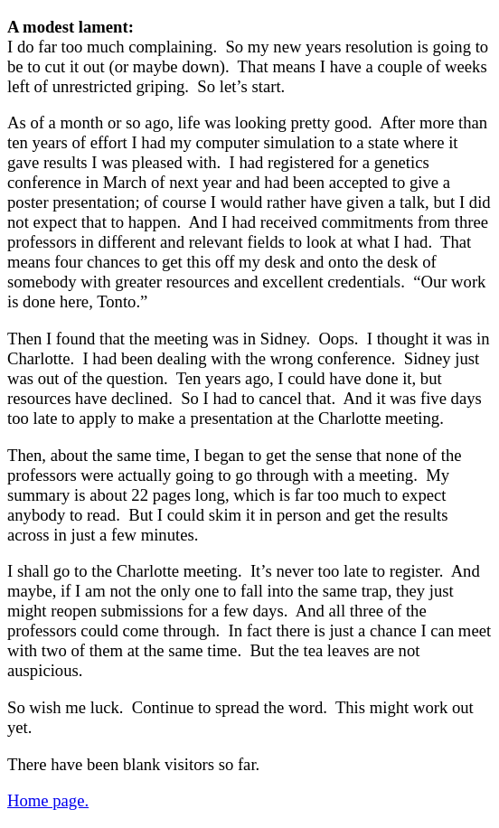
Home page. (48, 800)
